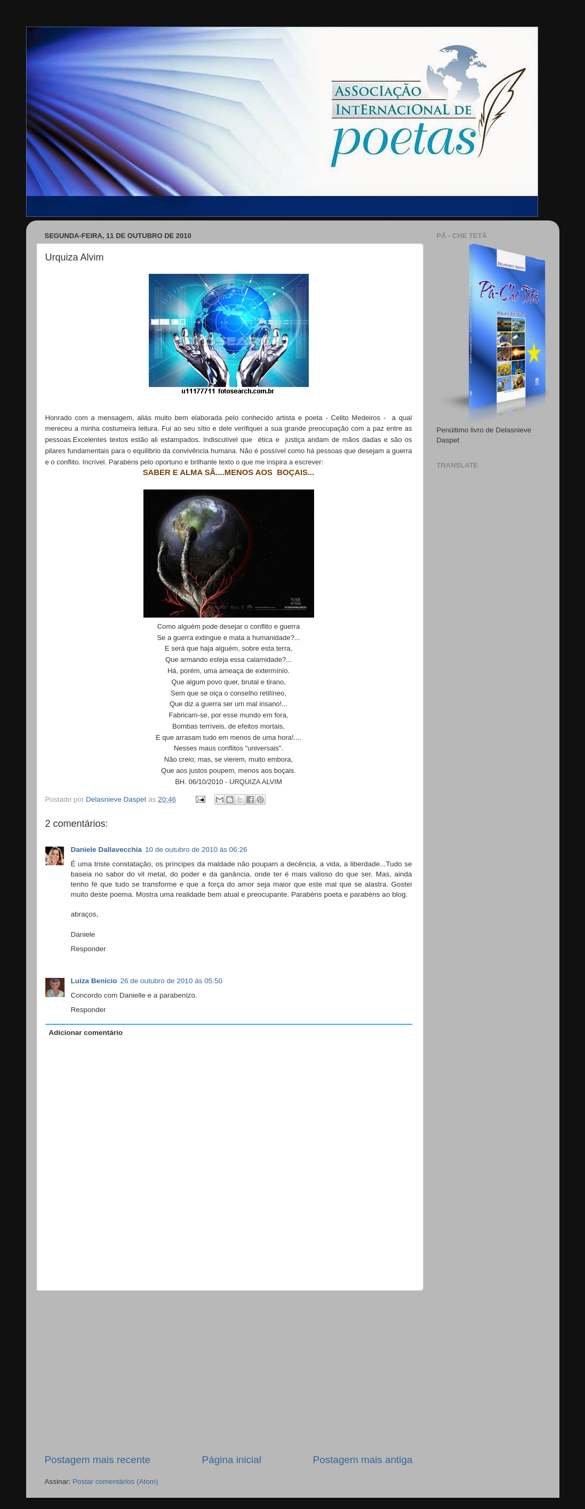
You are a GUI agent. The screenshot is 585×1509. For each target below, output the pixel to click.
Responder (88, 949)
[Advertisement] (229, 1372)
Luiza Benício (94, 981)
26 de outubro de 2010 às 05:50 (171, 981)
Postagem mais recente (97, 1459)
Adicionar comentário (86, 1033)
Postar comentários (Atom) (115, 1482)
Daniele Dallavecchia (106, 850)
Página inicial (231, 1459)
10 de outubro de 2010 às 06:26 (196, 850)
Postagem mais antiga (363, 1459)
